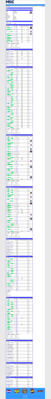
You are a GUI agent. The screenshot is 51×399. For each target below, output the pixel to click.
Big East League (15, 13)
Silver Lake (8, 107)
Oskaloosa (12, 40)
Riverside (12, 231)
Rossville (12, 98)
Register (44, 6)
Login (41, 6)
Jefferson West (9, 29)
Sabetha (12, 72)
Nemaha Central (9, 80)
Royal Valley (8, 27)
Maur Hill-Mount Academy (10, 143)
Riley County (8, 216)
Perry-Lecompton (9, 35)
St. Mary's (8, 85)
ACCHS (12, 37)
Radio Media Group (27, 398)
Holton (11, 31)
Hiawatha (12, 27)
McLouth (8, 278)
